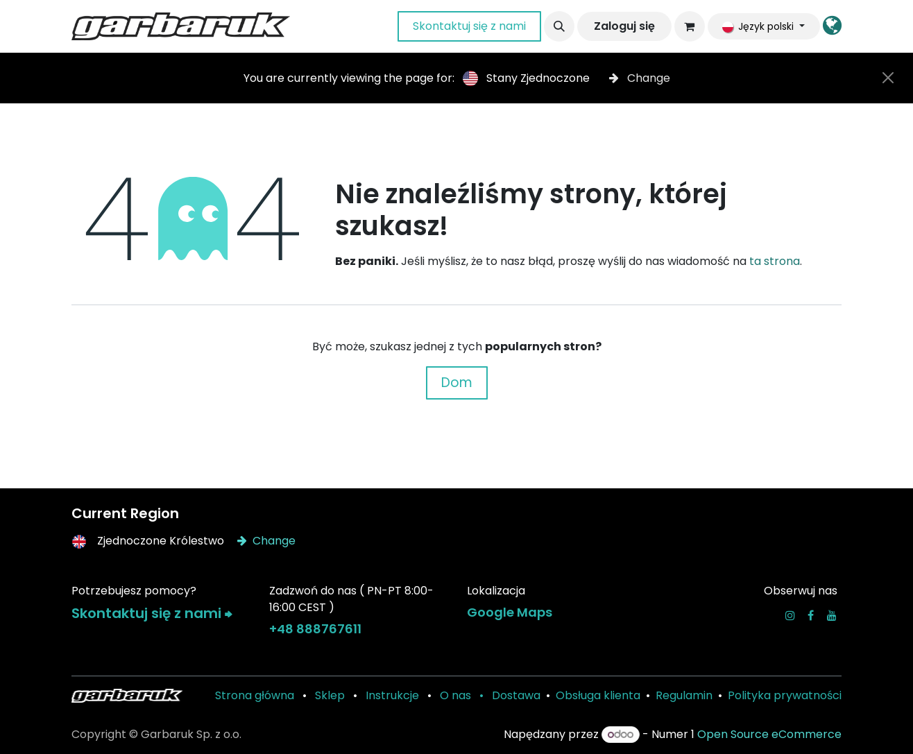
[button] (559, 26)
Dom (456, 382)
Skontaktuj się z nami (469, 26)
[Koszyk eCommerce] (689, 26)
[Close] (888, 77)
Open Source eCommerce (769, 734)
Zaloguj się (624, 26)
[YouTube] (831, 615)
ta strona (774, 261)
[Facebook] (811, 615)
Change (639, 78)
